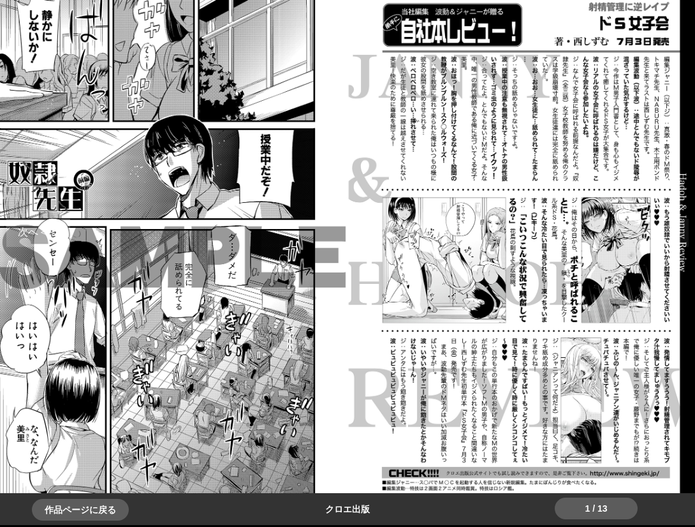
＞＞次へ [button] (38, 231)
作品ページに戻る (80, 510)
